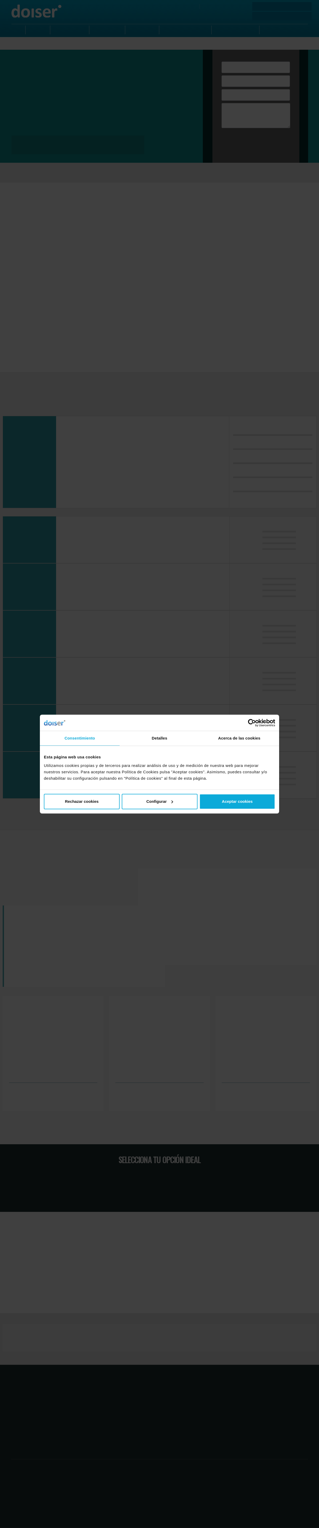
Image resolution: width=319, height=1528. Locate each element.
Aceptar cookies (237, 801)
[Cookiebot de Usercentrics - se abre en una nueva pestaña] (252, 723)
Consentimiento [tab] (80, 738)
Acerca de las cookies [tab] (239, 738)
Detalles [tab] (159, 738)
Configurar (159, 801)
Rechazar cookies (82, 801)
